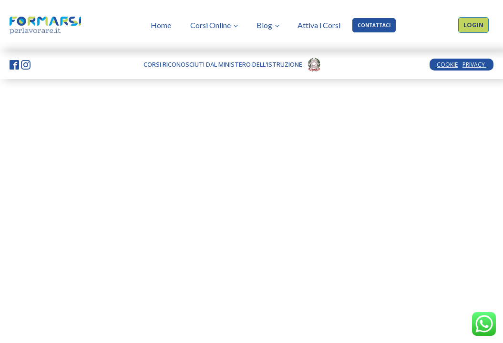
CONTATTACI (374, 25)
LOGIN (473, 24)
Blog (264, 25)
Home (161, 25)
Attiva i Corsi (319, 25)
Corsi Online (210, 25)
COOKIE (447, 65)
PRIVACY (474, 65)
